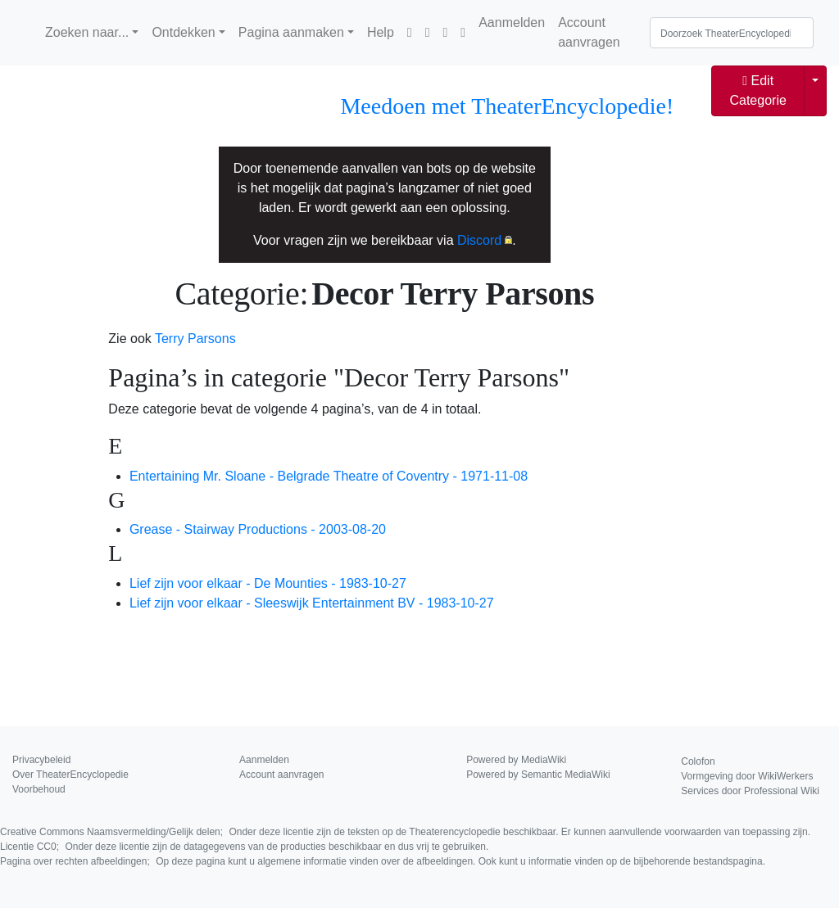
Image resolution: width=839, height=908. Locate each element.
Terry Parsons (195, 339)
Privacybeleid (41, 760)
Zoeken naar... (87, 32)
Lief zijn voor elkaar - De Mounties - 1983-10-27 (267, 583)
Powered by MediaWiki (516, 760)
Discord (479, 240)
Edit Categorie (757, 90)
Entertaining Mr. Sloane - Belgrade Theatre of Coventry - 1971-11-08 (328, 476)
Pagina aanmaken (291, 32)
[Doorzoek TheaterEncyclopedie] (732, 32)
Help (380, 32)
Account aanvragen (589, 32)
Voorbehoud (39, 789)
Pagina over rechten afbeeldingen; (382, 861)
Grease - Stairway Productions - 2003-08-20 (257, 529)
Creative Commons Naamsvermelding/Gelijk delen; (405, 832)
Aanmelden (511, 22)
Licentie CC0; (244, 846)
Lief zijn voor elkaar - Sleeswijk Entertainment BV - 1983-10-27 (311, 603)
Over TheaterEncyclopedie (70, 774)
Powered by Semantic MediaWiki (538, 774)
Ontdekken (183, 32)
